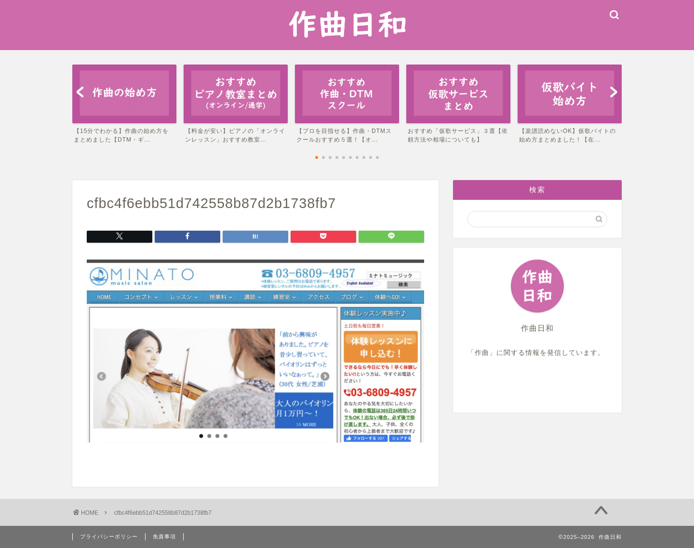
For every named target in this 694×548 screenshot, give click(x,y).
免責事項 (164, 536)
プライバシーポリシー (109, 536)
